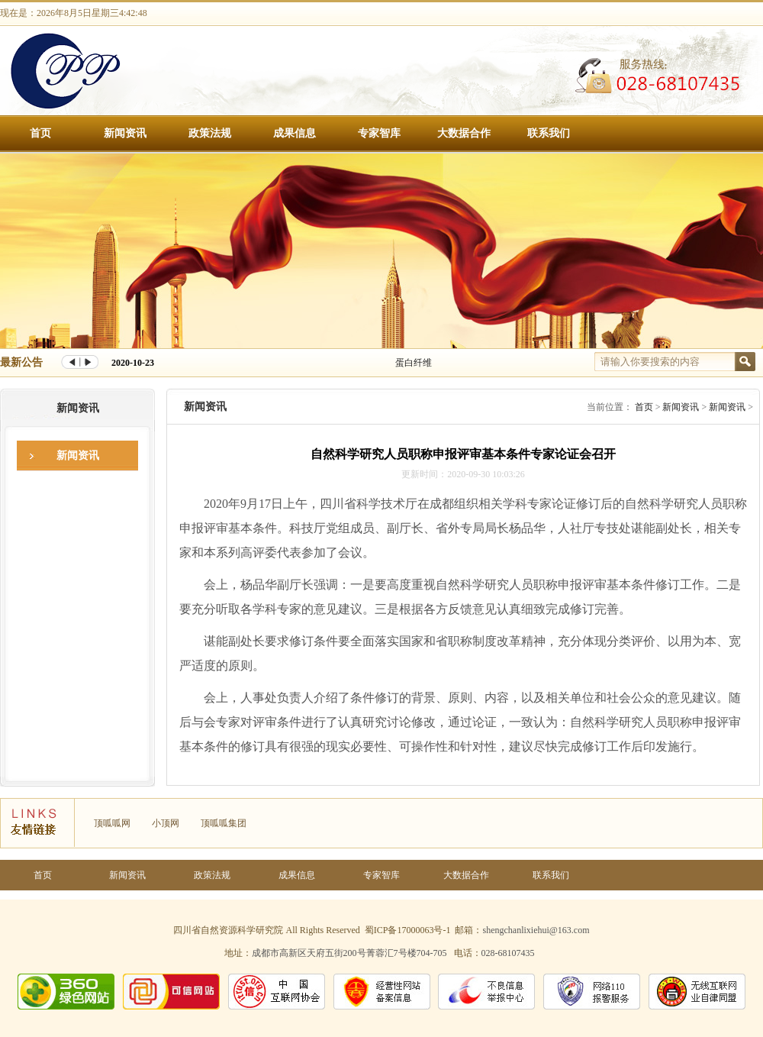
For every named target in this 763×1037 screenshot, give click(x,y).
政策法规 (209, 133)
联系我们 (548, 133)
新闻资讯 (125, 133)
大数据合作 (464, 133)
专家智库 (379, 133)
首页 (40, 133)
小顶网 (165, 823)
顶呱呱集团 (223, 823)
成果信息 (294, 133)
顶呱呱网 (112, 823)
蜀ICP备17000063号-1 (408, 930)
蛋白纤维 (413, 362)
